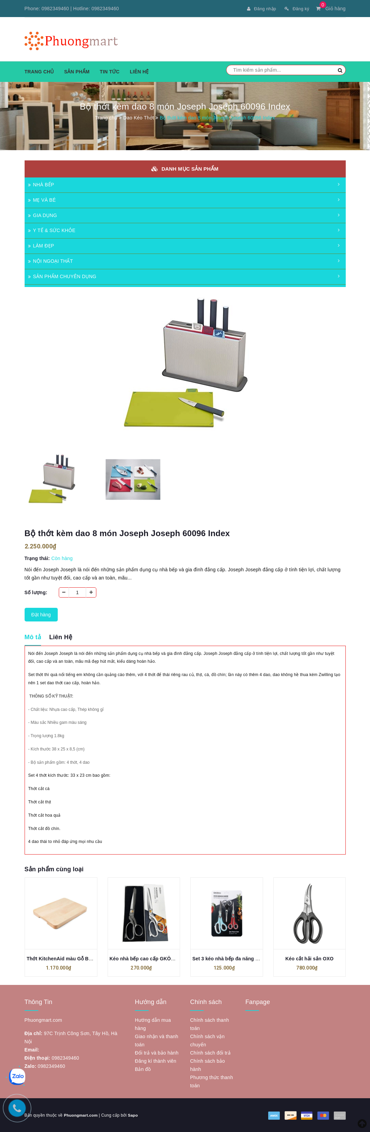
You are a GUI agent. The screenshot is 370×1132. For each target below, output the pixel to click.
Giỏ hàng (330, 8)
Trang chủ (39, 71)
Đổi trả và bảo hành (157, 1052)
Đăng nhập (258, 8)
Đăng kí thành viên (155, 1060)
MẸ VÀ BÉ (42, 199)
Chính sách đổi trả (210, 1052)
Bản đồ (143, 1069)
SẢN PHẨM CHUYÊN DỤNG (62, 276)
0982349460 (55, 8)
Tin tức (110, 71)
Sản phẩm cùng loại (54, 868)
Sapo (134, 1115)
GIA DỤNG (42, 215)
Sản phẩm (77, 71)
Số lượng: (36, 592)
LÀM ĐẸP (41, 245)
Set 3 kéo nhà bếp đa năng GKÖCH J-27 (238, 958)
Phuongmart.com (81, 1115)
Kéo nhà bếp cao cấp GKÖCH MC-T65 (153, 958)
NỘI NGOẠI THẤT (50, 260)
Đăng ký (296, 8)
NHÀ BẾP (41, 184)
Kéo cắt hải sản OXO (309, 958)
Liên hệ (139, 71)
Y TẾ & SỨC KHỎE (52, 230)
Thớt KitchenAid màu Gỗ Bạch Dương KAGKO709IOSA (90, 958)
